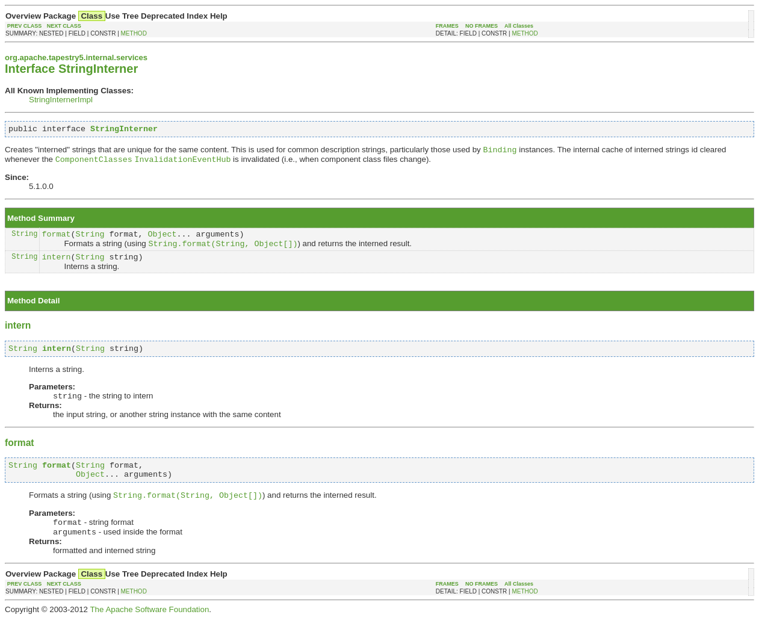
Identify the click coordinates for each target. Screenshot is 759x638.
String (24, 239)
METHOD (134, 33)
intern (56, 265)
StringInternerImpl (61, 99)
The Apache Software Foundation (149, 628)
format (56, 239)
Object (161, 239)
